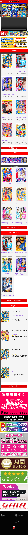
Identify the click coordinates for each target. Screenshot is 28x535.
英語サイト (16, 522)
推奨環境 (2, 516)
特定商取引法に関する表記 (19, 515)
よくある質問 (17, 520)
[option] (14, 10)
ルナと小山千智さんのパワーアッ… (18, 315)
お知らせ (16, 519)
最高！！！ (14, 371)
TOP (1, 514)
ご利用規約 (16, 514)
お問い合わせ (17, 521)
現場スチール (3, 519)
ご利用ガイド (3, 515)
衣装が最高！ (14, 334)
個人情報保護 (17, 516)
